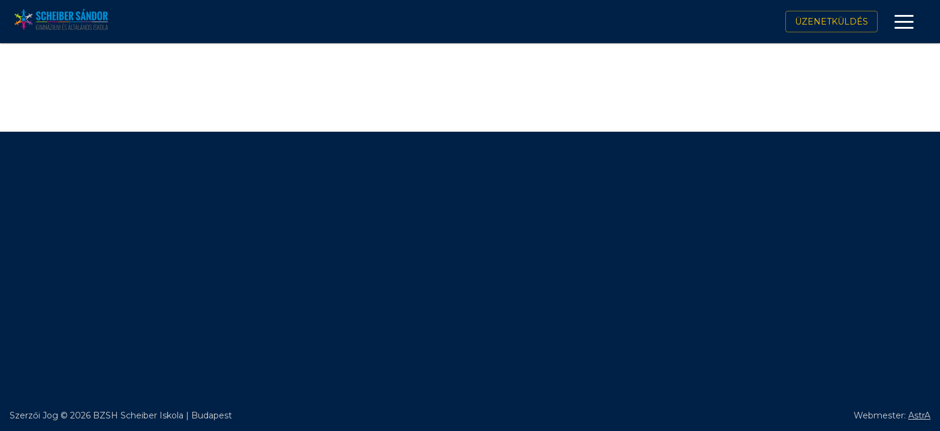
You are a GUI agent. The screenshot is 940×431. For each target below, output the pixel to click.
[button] (904, 21)
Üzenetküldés (831, 21)
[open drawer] (904, 21)
